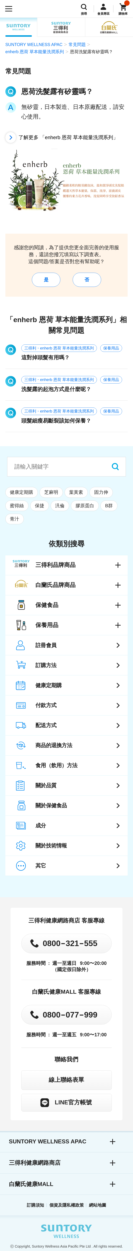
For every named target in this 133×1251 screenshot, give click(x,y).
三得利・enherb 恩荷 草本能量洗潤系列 (59, 348)
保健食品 (46, 605)
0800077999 (70, 1014)
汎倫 (59, 505)
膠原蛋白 (85, 505)
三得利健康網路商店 (35, 1163)
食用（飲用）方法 (56, 765)
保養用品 (111, 348)
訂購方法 (45, 665)
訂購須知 (35, 1205)
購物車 (123, 13)
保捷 (39, 505)
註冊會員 (45, 645)
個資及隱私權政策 (66, 1205)
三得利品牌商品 (55, 565)
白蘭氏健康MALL (31, 1184)
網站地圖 (97, 1205)
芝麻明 (51, 492)
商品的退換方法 (53, 745)
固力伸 (101, 492)
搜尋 (84, 13)
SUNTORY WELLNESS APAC (18, 27)
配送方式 (45, 725)
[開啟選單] (9, 9)
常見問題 (77, 44)
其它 (40, 866)
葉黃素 (76, 492)
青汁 (14, 518)
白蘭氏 (109, 27)
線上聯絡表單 (66, 1079)
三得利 (61, 27)
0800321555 (70, 943)
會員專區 (103, 13)
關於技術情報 (51, 846)
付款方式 (45, 705)
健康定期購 (21, 492)
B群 (109, 505)
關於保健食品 (51, 805)
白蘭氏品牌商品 (55, 585)
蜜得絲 (17, 505)
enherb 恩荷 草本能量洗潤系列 (34, 51)
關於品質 (45, 785)
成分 (40, 825)
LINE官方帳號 (73, 1102)
